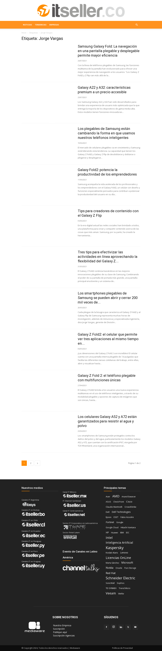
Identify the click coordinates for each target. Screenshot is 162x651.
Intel (109, 537)
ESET (116, 517)
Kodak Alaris (112, 552)
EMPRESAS (54, 24)
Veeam (111, 593)
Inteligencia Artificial (119, 542)
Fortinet (110, 522)
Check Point (118, 501)
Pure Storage (130, 568)
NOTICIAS (27, 24)
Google (119, 522)
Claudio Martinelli (114, 507)
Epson (108, 517)
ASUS (108, 501)
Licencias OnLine (118, 557)
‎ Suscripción (58, 628)
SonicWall (110, 583)
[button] (136, 24)
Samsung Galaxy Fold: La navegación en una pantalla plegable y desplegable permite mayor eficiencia (109, 50)
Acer (108, 496)
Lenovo (124, 552)
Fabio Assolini (127, 517)
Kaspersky (115, 547)
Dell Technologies (121, 511)
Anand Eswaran (129, 496)
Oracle (119, 567)
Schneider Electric (120, 578)
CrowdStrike (130, 507)
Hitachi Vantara (128, 527)
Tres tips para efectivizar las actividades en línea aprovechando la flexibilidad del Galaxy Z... (107, 256)
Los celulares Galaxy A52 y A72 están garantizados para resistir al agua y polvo (107, 421)
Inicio (24, 32)
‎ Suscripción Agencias (63, 635)
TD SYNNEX (111, 588)
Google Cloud (112, 527)
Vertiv (121, 593)
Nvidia (109, 568)
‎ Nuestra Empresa (61, 625)
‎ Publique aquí (59, 632)
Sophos (120, 583)
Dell (107, 512)
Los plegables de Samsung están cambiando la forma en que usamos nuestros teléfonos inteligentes (106, 133)
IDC (127, 532)
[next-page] (37, 463)
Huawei (114, 532)
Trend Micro (124, 588)
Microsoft (127, 562)
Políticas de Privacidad (122, 648)
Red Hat (111, 573)
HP (107, 532)
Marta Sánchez (112, 562)
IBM (122, 532)
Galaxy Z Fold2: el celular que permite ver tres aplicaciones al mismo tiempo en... (108, 338)
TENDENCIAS (40, 24)
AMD (115, 496)
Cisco (129, 501)
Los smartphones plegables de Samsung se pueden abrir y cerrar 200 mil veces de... (108, 297)
